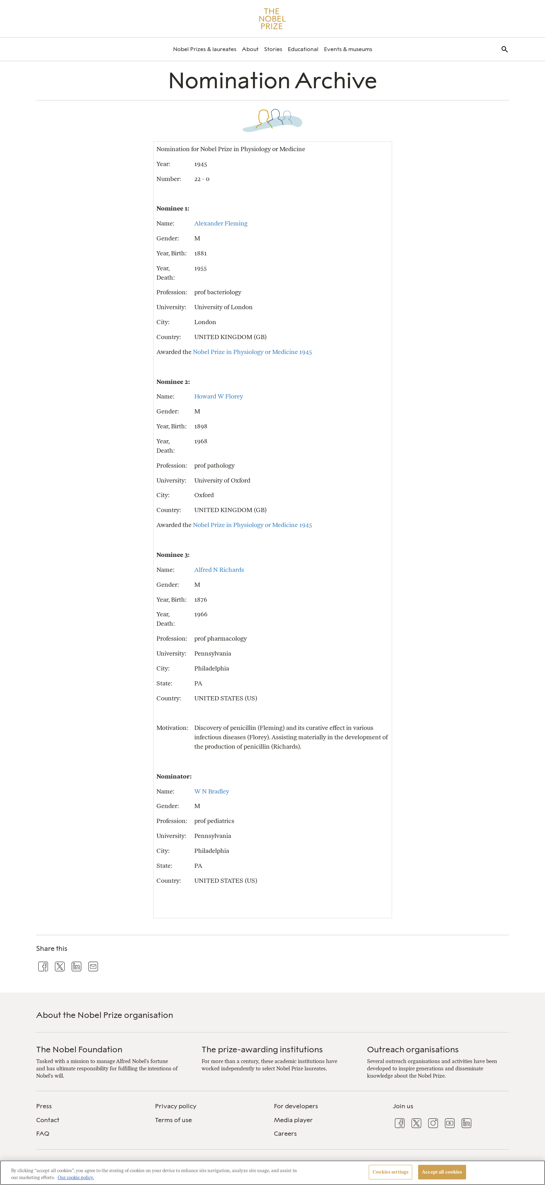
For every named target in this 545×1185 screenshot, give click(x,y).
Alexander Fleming (220, 223)
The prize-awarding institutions (262, 1049)
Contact (47, 1120)
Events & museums (348, 49)
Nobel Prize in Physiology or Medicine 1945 (252, 351)
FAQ (42, 1133)
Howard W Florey (218, 396)
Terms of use (173, 1120)
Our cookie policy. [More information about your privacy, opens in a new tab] (76, 1177)
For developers (296, 1106)
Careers (285, 1133)
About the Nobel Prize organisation (104, 1015)
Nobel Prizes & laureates (204, 49)
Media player (293, 1120)
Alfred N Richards (219, 569)
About (250, 49)
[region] (272, 1172)
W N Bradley (211, 791)
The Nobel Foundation (79, 1049)
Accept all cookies (442, 1172)
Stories (273, 49)
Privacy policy (175, 1106)
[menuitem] (204, 49)
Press (44, 1106)
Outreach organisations (413, 1049)
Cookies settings (390, 1172)
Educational (303, 49)
